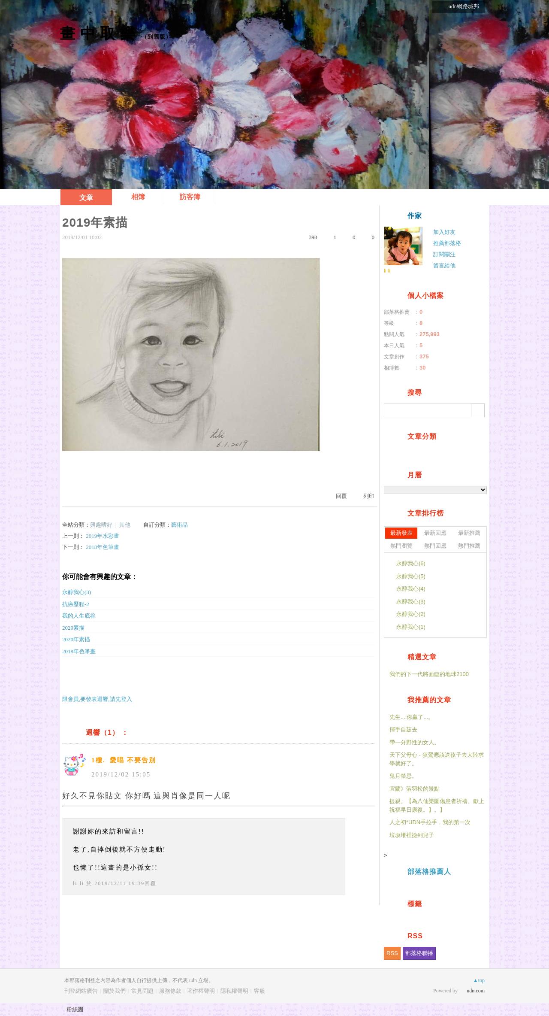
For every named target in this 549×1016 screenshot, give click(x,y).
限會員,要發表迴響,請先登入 (97, 699)
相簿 (138, 196)
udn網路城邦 (464, 6)
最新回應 (435, 533)
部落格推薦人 (429, 871)
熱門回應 (435, 546)
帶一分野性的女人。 (414, 742)
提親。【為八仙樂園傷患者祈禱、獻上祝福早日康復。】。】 (436, 805)
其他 (124, 525)
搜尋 (478, 410)
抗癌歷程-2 (75, 604)
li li (78, 883)
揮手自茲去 (403, 729)
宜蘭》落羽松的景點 (414, 789)
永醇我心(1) (410, 627)
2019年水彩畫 (102, 536)
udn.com (476, 991)
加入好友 (444, 232)
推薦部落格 (447, 243)
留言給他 (444, 265)
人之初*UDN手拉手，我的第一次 (430, 822)
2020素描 (73, 628)
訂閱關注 (444, 254)
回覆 (341, 496)
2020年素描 (76, 639)
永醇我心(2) (410, 614)
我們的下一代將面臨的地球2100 (429, 674)
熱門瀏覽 (401, 546)
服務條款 (170, 991)
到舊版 (157, 36)
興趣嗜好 (101, 525)
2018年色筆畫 (102, 547)
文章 (86, 197)
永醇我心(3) (76, 592)
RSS (392, 953)
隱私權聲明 (234, 991)
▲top (479, 980)
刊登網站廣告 (81, 991)
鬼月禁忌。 (403, 776)
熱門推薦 (469, 546)
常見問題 (142, 991)
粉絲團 (74, 1009)
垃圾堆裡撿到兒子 (411, 835)
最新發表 (401, 533)
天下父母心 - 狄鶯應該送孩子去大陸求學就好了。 (436, 759)
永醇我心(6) (410, 563)
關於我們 (114, 991)
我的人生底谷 (79, 616)
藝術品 (179, 525)
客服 (259, 991)
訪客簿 (190, 196)
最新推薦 (469, 533)
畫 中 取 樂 (98, 33)
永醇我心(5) (410, 576)
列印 (368, 496)
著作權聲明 (201, 991)
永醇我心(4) (410, 588)
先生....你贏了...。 (411, 717)
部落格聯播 (419, 953)
